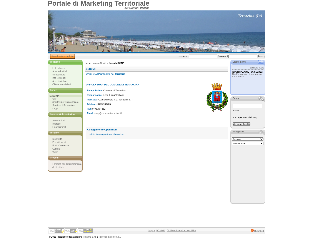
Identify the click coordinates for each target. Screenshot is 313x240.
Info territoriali (59, 78)
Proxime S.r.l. (90, 237)
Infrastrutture (58, 74)
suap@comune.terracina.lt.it (108, 113)
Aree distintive (59, 81)
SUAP (103, 63)
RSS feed (259, 231)
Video (55, 152)
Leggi (55, 108)
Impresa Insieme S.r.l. (110, 237)
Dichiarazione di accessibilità (181, 230)
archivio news (257, 68)
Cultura (56, 149)
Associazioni (58, 120)
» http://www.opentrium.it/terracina (106, 134)
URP (54, 99)
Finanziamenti (59, 127)
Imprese (56, 124)
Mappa (151, 230)
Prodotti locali (59, 142)
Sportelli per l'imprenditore (65, 102)
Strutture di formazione (63, 105)
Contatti (161, 230)
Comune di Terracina (114, 90)
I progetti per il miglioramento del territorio (67, 165)
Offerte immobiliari (61, 84)
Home (95, 63)
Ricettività (57, 139)
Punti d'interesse (60, 145)
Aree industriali (59, 71)
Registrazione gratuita (62, 56)
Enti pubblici (58, 68)
